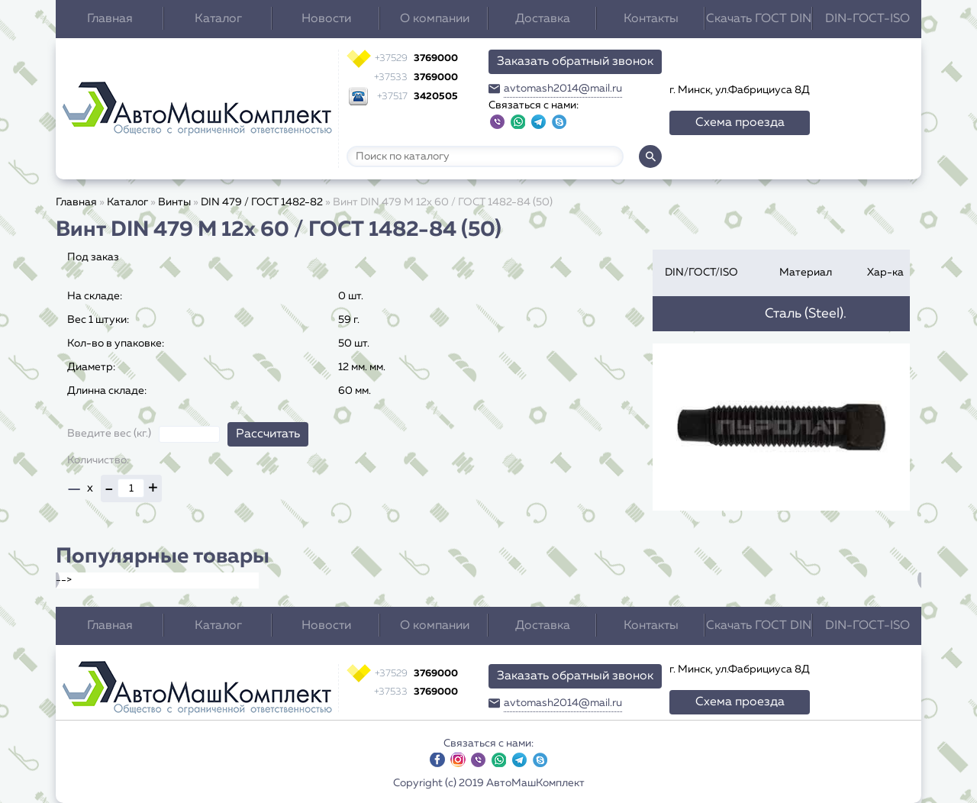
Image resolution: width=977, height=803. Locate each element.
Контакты (651, 19)
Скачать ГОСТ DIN (758, 19)
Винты (174, 202)
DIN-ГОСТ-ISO (867, 19)
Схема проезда (740, 123)
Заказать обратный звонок (575, 62)
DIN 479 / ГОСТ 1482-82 (262, 202)
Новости (326, 19)
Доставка (542, 19)
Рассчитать (268, 434)
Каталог (218, 19)
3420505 (417, 97)
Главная (110, 19)
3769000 (416, 58)
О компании (434, 19)
